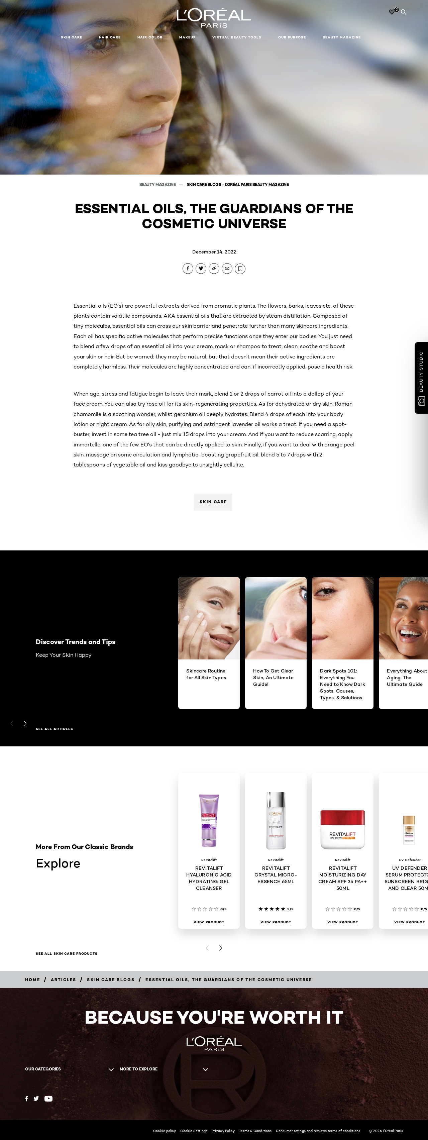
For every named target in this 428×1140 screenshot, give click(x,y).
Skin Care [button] (71, 37)
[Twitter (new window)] (36, 1098)
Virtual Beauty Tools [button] (236, 37)
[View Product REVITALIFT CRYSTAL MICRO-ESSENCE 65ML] (276, 922)
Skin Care (213, 501)
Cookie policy (164, 1131)
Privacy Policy (223, 1131)
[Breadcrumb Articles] (64, 979)
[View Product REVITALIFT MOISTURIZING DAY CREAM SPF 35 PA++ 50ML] (342, 922)
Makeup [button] (187, 37)
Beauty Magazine (342, 37)
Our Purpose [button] (292, 37)
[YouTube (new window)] (48, 1099)
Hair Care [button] (110, 37)
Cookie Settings (193, 1131)
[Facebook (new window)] (26, 1099)
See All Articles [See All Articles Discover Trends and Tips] (54, 729)
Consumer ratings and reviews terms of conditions (318, 1131)
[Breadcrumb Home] (32, 979)
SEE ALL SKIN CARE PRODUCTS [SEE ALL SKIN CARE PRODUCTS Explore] (67, 954)
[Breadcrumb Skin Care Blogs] (111, 979)
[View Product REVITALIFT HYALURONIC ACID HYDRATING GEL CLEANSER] (209, 922)
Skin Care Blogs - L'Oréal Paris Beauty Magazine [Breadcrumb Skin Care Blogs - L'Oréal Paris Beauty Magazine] (238, 184)
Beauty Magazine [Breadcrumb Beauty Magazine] (158, 184)
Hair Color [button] (150, 37)
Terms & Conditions (255, 1131)
